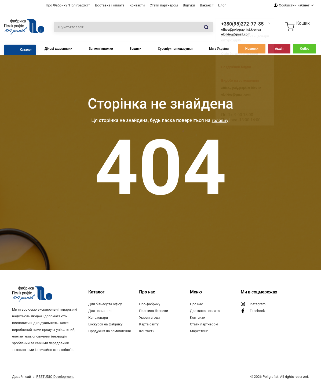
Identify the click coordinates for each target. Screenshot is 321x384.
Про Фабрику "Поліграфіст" (68, 5)
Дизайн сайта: (43, 377)
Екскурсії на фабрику (105, 324)
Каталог (26, 50)
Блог (222, 5)
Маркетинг (199, 331)
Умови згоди (149, 317)
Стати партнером (164, 5)
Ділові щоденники (58, 49)
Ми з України (219, 49)
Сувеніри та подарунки (175, 49)
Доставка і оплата (110, 5)
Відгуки (189, 5)
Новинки (251, 49)
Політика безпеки (153, 311)
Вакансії (206, 5)
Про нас (196, 304)
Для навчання (99, 311)
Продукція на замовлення (109, 331)
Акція (279, 49)
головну (220, 120)
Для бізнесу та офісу (105, 304)
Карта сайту (149, 324)
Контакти (137, 5)
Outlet (304, 49)
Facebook (257, 311)
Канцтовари (98, 317)
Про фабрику (149, 304)
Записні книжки (101, 49)
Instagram (257, 304)
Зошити (135, 49)
